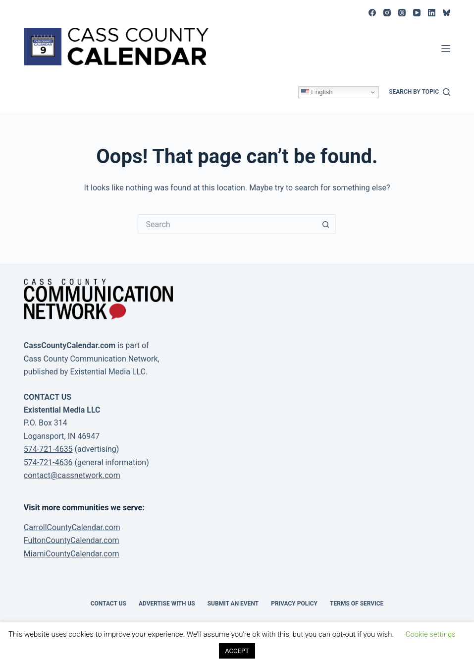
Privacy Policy (294, 603)
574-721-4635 (48, 449)
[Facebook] (372, 12)
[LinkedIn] (431, 12)
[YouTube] (417, 12)
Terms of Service (356, 603)
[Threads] (402, 12)
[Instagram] (387, 12)
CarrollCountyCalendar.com (72, 527)
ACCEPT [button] (237, 651)
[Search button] (326, 224)
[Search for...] (227, 224)
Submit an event (233, 603)
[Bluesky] (446, 12)
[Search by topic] (419, 92)
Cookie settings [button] (431, 634)
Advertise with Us (167, 603)
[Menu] (445, 48)
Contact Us (108, 603)
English (316, 92)
